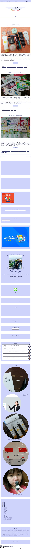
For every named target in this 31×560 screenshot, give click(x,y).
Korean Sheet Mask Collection (15, 115)
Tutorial (4, 535)
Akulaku (23, 529)
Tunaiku (3, 535)
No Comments (4, 349)
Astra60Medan (3, 530)
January (5, 520)
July (4, 512)
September (5, 510)
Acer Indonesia (12, 529)
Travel (28, 534)
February (5, 516)
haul (4, 531)
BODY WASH (22, 530)
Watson (6, 152)
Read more (7, 346)
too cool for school (26, 534)
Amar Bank (28, 529)
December (5, 507)
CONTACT (10, 1)
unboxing (6, 535)
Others (19, 532)
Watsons (16, 535)
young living (18, 535)
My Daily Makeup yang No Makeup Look (15, 25)
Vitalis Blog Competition (11, 535)
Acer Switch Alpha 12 (16, 529)
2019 (3, 504)
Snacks (8, 534)
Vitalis (8, 535)
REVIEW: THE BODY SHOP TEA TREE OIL (16, 494)
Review (6, 533)
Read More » (15, 105)
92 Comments (4, 352)
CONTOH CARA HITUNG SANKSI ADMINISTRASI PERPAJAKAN (11, 345)
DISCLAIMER (15, 1)
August (4, 511)
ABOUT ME (6, 1)
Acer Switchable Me (20, 529)
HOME (2, 1)
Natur (15, 532)
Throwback (19, 534)
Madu (3, 532)
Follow (15, 321)
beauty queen (10, 530)
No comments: (3, 109)
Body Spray (20, 530)
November (5, 508)
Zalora (19, 535)
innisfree (13, 531)
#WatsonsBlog (9, 529)
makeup (5, 532)
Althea (25, 529)
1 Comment (4, 346)
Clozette (28, 530)
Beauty (8, 530)
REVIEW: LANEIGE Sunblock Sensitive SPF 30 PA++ (16, 439)
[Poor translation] (3, 547)
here (16, 279)
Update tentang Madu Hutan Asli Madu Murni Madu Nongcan (11, 354)
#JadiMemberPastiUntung (4, 529)
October (5, 509)
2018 (3, 505)
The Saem (17, 534)
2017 (3, 506)
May (4, 514)
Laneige (21, 531)
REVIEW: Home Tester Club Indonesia (15, 72)
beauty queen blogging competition (15, 530)
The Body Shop (14, 534)
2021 (3, 502)
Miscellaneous (7, 532)
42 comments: (3, 66)
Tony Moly (2, 152)
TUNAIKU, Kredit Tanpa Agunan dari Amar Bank (25, 395)
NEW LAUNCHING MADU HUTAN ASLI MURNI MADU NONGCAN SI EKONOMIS (13, 351)
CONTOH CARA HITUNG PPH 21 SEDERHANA (9, 348)
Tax (12, 534)
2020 (3, 503)
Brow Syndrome (25, 530)
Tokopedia (21, 534)
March (4, 515)
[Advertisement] (14, 20)
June (4, 513)
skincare (4, 534)
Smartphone (6, 534)
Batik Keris (6, 530)
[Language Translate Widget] (6, 220)
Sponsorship (10, 534)
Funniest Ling (15, 336)
